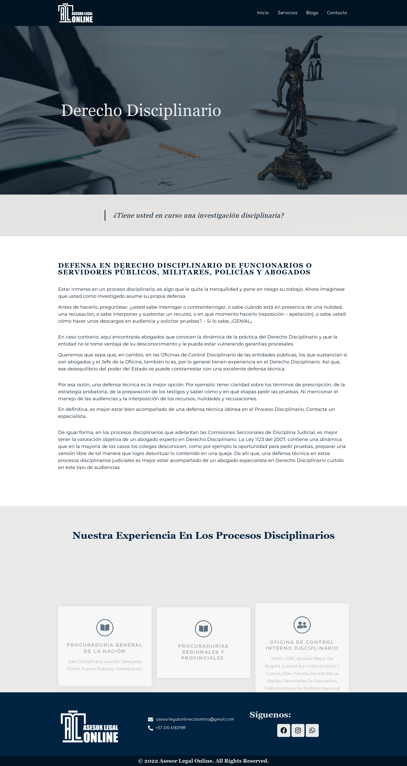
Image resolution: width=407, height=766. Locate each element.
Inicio (263, 13)
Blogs (312, 13)
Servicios (287, 13)
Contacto (337, 13)
